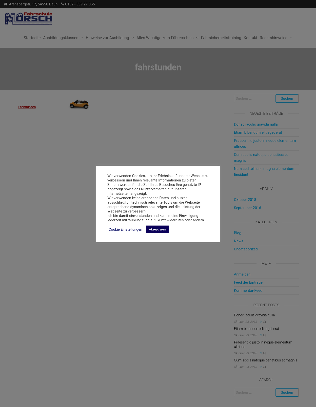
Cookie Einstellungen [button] (125, 229)
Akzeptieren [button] (157, 229)
